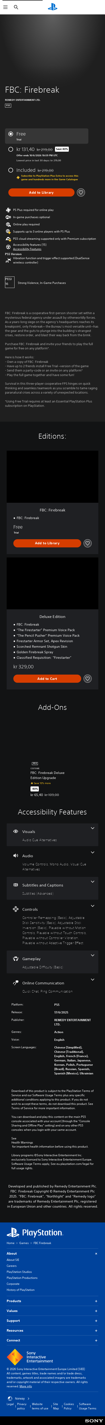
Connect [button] (52, 1340)
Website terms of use (40, 1406)
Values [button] (52, 1311)
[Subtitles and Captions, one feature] (52, 888)
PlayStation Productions (22, 1278)
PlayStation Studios (19, 1272)
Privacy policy (21, 1406)
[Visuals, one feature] (52, 834)
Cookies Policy (69, 1406)
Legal (10, 1404)
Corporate (13, 1284)
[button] (27, 249)
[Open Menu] (5, 7)
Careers (12, 1266)
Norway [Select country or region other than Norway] (19, 1398)
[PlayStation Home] (53, 7)
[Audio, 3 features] (52, 861)
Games (24, 1243)
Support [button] (52, 1320)
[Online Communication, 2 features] (52, 986)
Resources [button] (52, 1330)
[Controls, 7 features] (52, 925)
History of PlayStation (21, 1290)
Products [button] (52, 1301)
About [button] (52, 1253)
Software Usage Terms (87, 1406)
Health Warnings (22, 1142)
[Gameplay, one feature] (52, 962)
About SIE (13, 1260)
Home (11, 1243)
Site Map (56, 1406)
